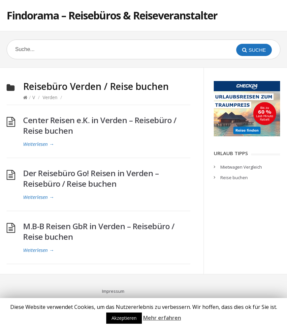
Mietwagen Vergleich (241, 167)
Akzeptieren (124, 318)
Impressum (113, 291)
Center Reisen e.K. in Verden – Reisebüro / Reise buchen (99, 125)
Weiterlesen (38, 144)
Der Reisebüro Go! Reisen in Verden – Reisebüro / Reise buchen (91, 178)
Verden (50, 97)
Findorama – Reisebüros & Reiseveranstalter (112, 15)
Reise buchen (234, 177)
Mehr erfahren (162, 317)
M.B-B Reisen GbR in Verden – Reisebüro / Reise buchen (98, 231)
